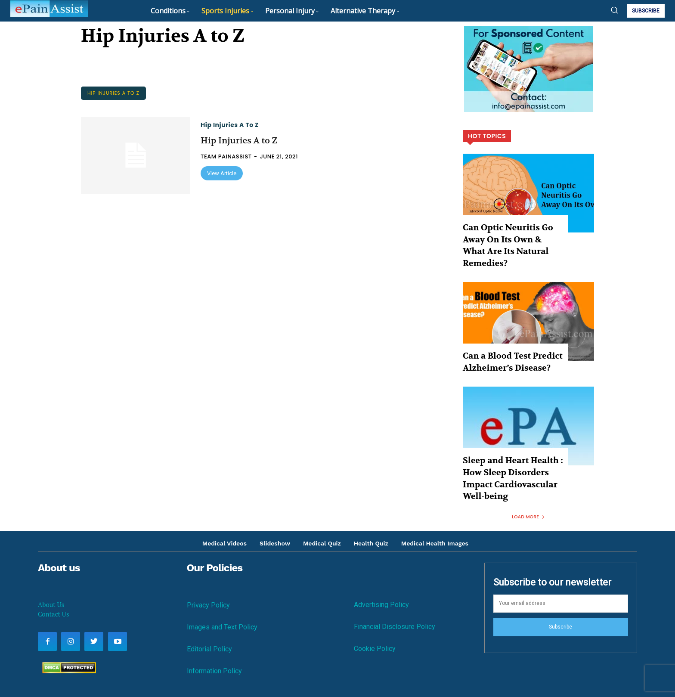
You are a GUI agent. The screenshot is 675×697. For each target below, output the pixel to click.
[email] (560, 562)
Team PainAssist (226, 156)
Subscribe (560, 585)
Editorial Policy (209, 608)
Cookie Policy (375, 607)
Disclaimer (422, 669)
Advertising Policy (381, 563)
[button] (614, 10)
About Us (51, 563)
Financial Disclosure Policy (394, 585)
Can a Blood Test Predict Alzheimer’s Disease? (503, 340)
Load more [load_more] (528, 474)
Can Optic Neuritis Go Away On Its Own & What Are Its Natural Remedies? (509, 236)
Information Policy (214, 630)
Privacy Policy (208, 564)
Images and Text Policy (222, 586)
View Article (221, 173)
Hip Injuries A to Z (113, 93)
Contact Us (53, 572)
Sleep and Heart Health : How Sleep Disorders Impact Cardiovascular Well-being (512, 446)
